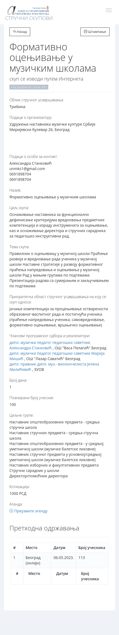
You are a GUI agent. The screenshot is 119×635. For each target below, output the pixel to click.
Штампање (95, 31)
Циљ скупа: (19, 207)
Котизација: (19, 486)
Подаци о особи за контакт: (33, 156)
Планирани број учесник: (31, 397)
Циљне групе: (21, 415)
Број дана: (18, 380)
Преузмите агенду (28, 510)
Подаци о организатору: (30, 117)
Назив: (15, 190)
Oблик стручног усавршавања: (36, 99)
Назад (20, 31)
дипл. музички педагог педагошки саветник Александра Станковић (49, 345)
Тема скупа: (19, 246)
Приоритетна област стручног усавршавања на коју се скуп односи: (57, 299)
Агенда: (16, 504)
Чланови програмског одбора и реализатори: (49, 335)
